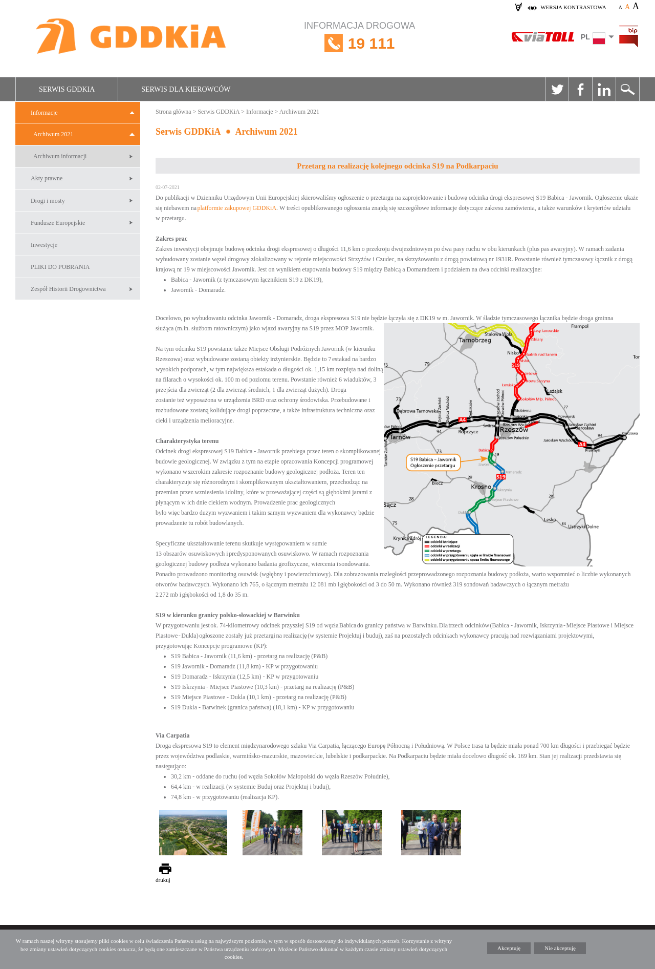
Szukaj (627, 89)
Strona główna (173, 111)
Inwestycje (44, 244)
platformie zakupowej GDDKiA (236, 208)
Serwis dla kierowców (185, 89)
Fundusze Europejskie (58, 222)
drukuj (163, 880)
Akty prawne (46, 178)
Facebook (580, 89)
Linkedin (604, 89)
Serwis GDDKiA (67, 89)
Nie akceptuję (560, 948)
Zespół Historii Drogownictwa (68, 288)
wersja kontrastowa (573, 7)
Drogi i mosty (48, 200)
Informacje (44, 112)
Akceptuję (508, 948)
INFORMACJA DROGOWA (359, 43)
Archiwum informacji (59, 156)
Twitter (557, 89)
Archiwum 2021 (53, 134)
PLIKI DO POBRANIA (60, 266)
